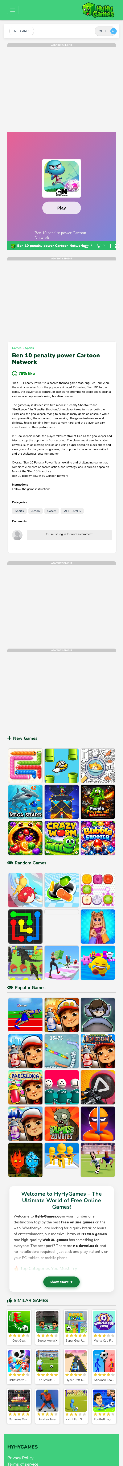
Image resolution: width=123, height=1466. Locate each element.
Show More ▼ (61, 1282)
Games (16, 348)
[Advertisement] (40, 86)
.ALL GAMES (72, 511)
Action (35, 511)
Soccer (51, 511)
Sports (29, 348)
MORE (103, 31)
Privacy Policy (20, 1458)
